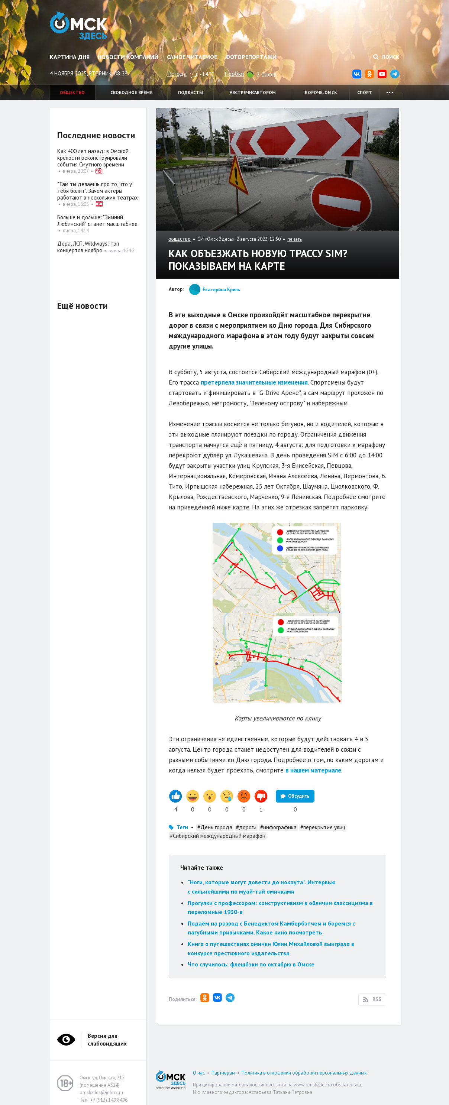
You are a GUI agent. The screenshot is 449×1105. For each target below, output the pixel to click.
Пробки (234, 73)
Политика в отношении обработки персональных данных (304, 1073)
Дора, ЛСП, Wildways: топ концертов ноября (88, 247)
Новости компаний (128, 57)
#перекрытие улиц (322, 827)
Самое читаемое (192, 57)
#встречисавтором (253, 92)
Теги (182, 827)
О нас (199, 1073)
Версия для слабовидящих (107, 1039)
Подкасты (190, 92)
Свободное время (131, 92)
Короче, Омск (321, 92)
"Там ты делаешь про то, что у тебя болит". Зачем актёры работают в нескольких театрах (97, 191)
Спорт (364, 92)
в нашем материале (313, 770)
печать (294, 239)
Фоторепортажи (251, 57)
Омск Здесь (80, 26)
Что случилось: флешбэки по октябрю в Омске (251, 964)
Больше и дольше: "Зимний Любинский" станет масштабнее (97, 220)
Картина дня (70, 57)
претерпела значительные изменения (254, 382)
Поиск (386, 57)
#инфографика (278, 827)
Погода (177, 73)
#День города (214, 827)
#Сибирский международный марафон (217, 835)
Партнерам (223, 1073)
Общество (72, 92)
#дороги (246, 827)
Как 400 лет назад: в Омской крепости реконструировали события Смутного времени (93, 158)
